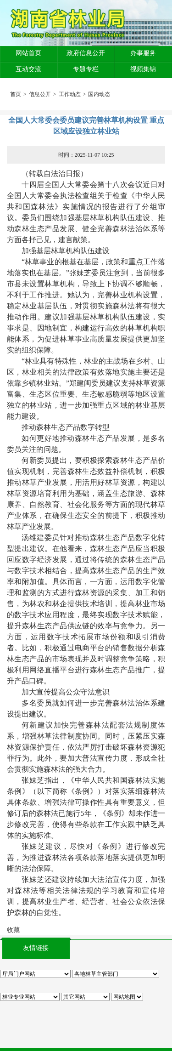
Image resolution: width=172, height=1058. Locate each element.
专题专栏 (86, 69)
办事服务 (143, 53)
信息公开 (40, 94)
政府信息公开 (86, 53)
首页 (15, 94)
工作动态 (70, 94)
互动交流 (28, 69)
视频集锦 (143, 69)
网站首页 (28, 53)
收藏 (13, 930)
